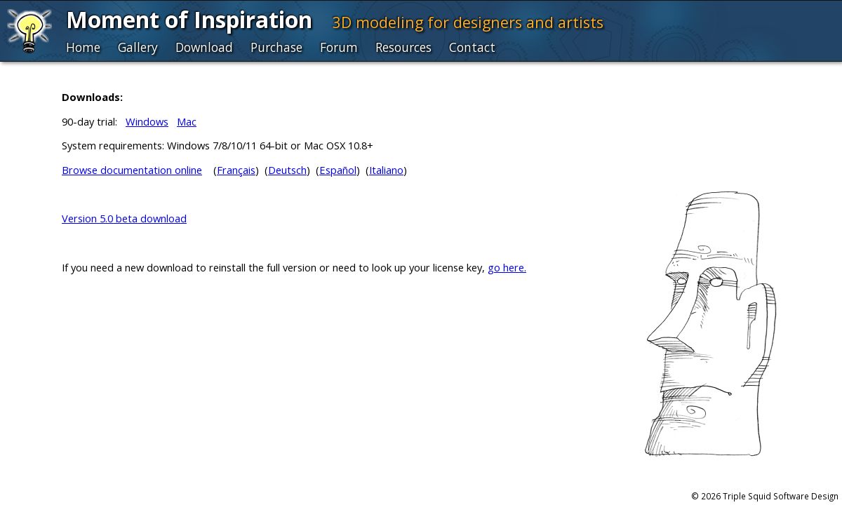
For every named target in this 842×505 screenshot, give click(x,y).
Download (204, 47)
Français (236, 170)
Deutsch (287, 170)
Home (83, 47)
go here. (507, 267)
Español (337, 170)
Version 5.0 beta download (124, 218)
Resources (403, 47)
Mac (186, 121)
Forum (339, 47)
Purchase (276, 47)
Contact (472, 47)
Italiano (386, 170)
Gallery (138, 47)
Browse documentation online (132, 170)
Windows (147, 121)
